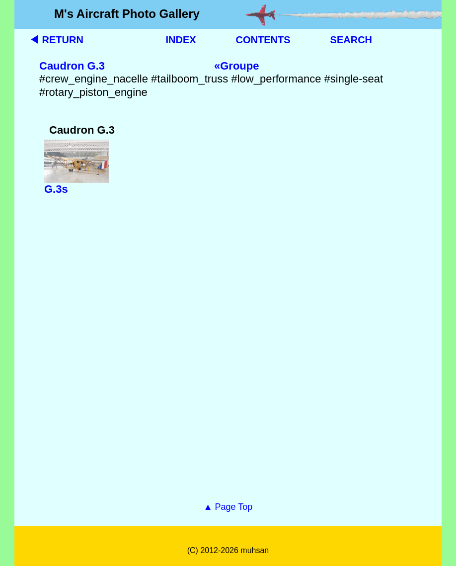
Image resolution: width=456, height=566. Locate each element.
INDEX (180, 39)
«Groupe (236, 66)
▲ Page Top (228, 507)
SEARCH (351, 39)
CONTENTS (263, 39)
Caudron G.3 (72, 66)
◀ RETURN (56, 39)
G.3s (56, 189)
